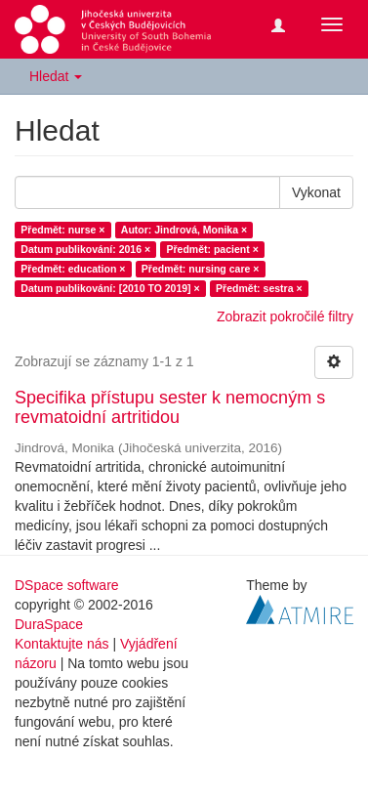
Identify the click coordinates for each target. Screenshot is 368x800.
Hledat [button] (55, 76)
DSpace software (67, 585)
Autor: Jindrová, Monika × (184, 229)
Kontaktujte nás (62, 644)
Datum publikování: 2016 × (85, 249)
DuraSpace (49, 624)
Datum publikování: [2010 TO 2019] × (109, 288)
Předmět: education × (72, 268)
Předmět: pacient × (213, 249)
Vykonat (316, 192)
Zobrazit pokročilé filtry (285, 316)
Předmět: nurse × (62, 229)
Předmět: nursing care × (201, 268)
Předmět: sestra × (259, 288)
